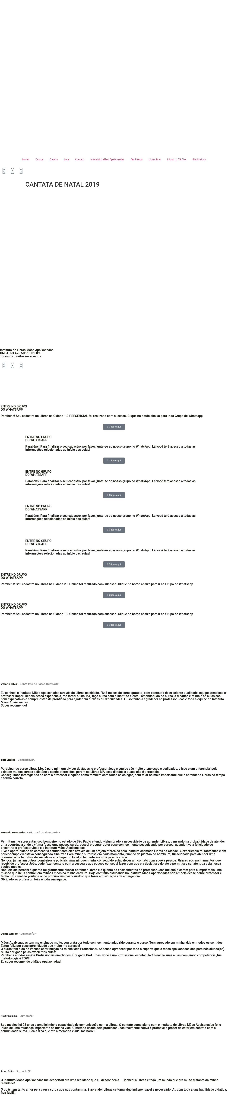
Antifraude (136, 159)
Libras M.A (155, 159)
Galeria (54, 159)
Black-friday (199, 159)
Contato (79, 159)
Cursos (39, 159)
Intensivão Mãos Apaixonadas (107, 159)
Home (25, 159)
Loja (66, 159)
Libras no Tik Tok (176, 159)
